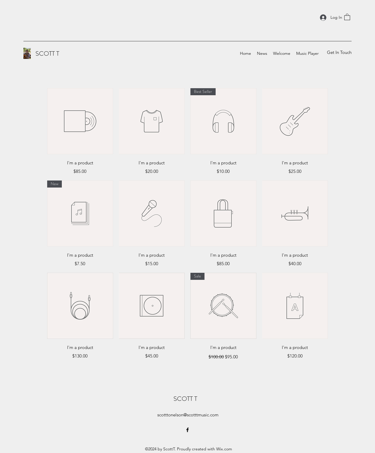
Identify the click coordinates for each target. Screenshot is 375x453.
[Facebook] (187, 430)
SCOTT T (47, 53)
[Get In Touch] (339, 52)
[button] (347, 16)
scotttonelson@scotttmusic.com (188, 415)
